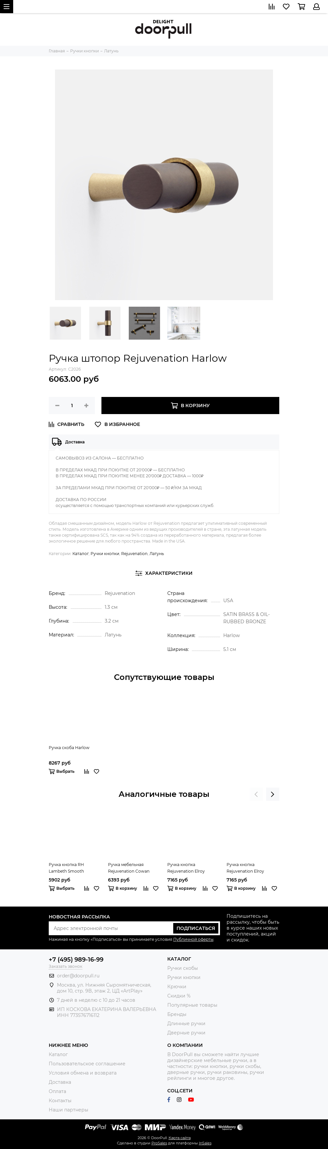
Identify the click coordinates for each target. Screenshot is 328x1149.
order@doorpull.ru (78, 976)
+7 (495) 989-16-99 (76, 959)
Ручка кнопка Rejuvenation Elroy (186, 868)
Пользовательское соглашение (87, 1064)
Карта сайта (180, 1137)
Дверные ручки (186, 1033)
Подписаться (196, 928)
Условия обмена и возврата (83, 1073)
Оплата (57, 1091)
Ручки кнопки (105, 553)
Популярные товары (192, 1005)
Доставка (60, 1082)
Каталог (80, 553)
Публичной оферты (193, 939)
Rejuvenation (134, 553)
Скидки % (179, 996)
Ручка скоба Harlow (69, 747)
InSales (205, 1143)
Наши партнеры (68, 1110)
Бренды (176, 1014)
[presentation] (256, 794)
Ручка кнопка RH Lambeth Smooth (66, 868)
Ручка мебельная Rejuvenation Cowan (129, 868)
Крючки (176, 987)
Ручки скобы (182, 968)
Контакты (60, 1101)
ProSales (159, 1143)
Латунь (157, 553)
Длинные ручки (186, 1023)
